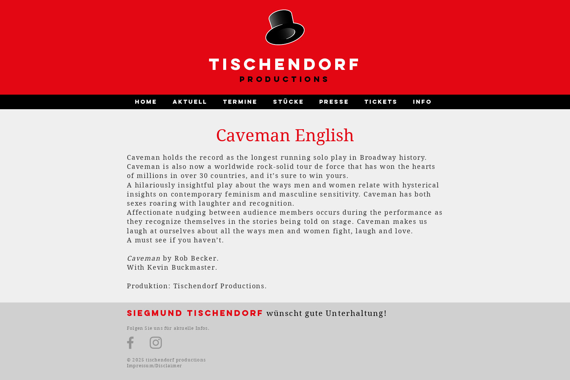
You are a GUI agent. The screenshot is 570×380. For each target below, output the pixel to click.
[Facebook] (130, 343)
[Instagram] (156, 343)
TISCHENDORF (285, 64)
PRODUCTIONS (285, 79)
